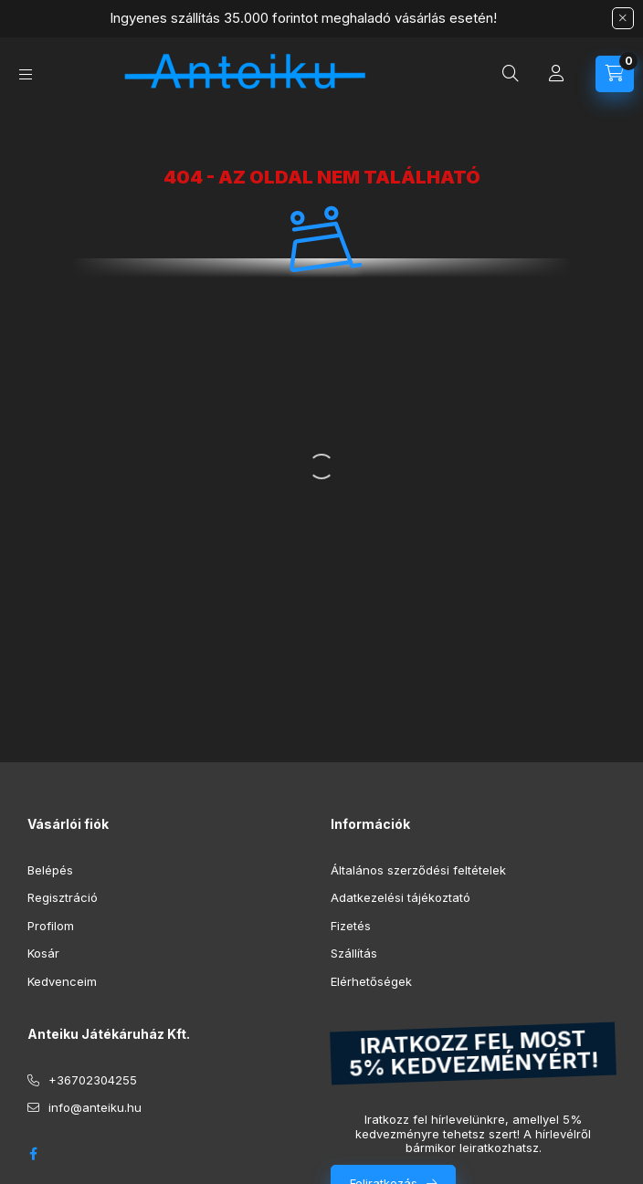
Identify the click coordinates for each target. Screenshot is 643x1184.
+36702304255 (92, 1080)
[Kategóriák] (25, 74)
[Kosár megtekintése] (615, 74)
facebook (33, 1154)
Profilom (50, 925)
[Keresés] (510, 74)
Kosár (43, 953)
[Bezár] (623, 18)
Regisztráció (62, 897)
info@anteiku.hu (95, 1107)
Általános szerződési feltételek (418, 870)
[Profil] (556, 74)
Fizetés (351, 925)
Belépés (50, 870)
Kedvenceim (62, 981)
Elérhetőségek (371, 981)
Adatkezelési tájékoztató (400, 897)
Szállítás (354, 953)
